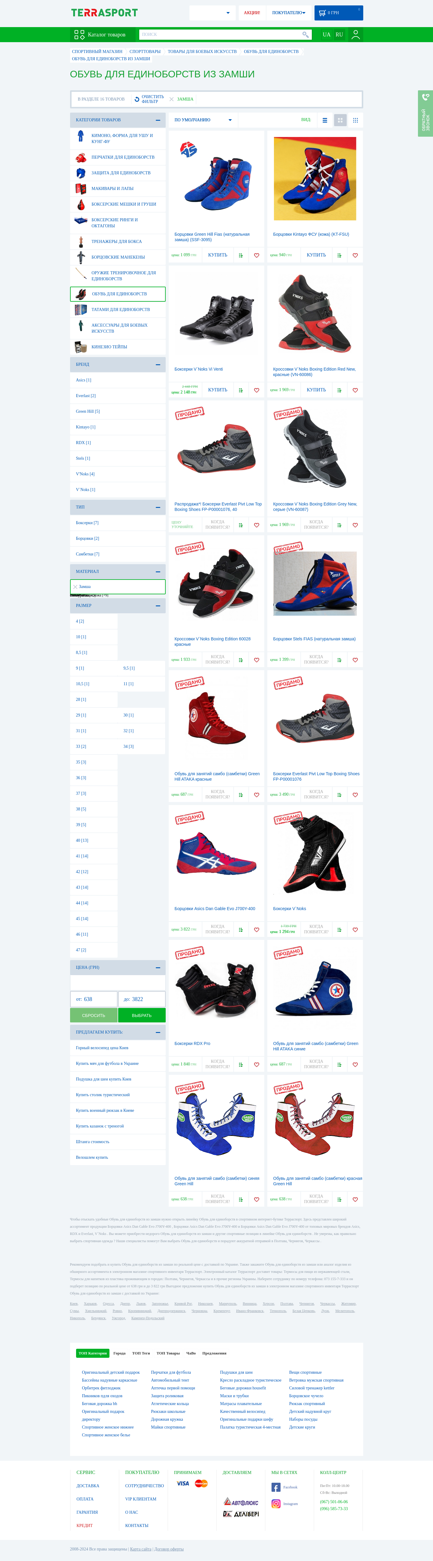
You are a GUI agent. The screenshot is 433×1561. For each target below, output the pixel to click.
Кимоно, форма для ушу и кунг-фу (113, 136)
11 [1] (129, 684)
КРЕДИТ (85, 1525)
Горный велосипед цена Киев (102, 1048)
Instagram (285, 1503)
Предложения (214, 1353)
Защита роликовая (167, 1396)
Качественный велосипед (242, 1411)
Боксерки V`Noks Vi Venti (199, 369)
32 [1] (129, 731)
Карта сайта (141, 1549)
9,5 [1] (129, 668)
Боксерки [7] (87, 523)
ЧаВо (191, 1353)
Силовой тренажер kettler (312, 1388)
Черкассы (327, 1303)
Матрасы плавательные (241, 1403)
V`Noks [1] (85, 489)
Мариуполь (227, 1303)
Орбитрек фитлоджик (101, 1388)
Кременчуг (221, 1311)
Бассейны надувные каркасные (109, 1380)
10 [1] (81, 637)
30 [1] (129, 715)
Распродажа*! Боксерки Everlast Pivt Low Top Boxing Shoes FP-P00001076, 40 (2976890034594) (218, 509)
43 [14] (82, 887)
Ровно (117, 1311)
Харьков (90, 1303)
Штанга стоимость (92, 1142)
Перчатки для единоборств (114, 157)
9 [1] (80, 668)
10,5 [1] (82, 684)
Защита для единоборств (112, 173)
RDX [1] (83, 442)
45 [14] (82, 918)
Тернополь (278, 1311)
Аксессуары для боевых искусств (111, 326)
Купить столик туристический (103, 1095)
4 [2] (80, 621)
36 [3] (81, 778)
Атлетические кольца (170, 1403)
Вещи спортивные (305, 1372)
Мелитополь (344, 1311)
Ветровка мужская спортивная (316, 1380)
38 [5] (81, 809)
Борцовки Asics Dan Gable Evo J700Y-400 (215, 908)
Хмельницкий (95, 1311)
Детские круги (302, 1427)
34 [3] (129, 746)
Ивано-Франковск (249, 1311)
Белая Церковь (304, 1311)
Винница (249, 1303)
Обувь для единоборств (110, 294)
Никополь (77, 1318)
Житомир (348, 1303)
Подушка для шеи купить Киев (103, 1079)
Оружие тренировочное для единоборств (115, 273)
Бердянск (98, 1318)
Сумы (74, 1311)
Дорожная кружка (167, 1419)
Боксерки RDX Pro (192, 1043)
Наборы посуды (303, 1419)
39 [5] (81, 824)
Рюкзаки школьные (168, 1411)
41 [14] (82, 856)
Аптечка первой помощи (173, 1388)
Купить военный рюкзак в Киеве (105, 1110)
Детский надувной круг (310, 1411)
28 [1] (81, 699)
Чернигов (306, 1303)
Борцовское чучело (306, 1396)
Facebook (285, 1487)
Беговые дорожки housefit (243, 1388)
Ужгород (118, 1318)
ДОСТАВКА (88, 1486)
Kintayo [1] (86, 427)
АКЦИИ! (252, 13)
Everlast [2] (86, 395)
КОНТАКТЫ (137, 1525)
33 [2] (81, 746)
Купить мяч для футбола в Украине (107, 1063)
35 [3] (81, 762)
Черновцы (199, 1311)
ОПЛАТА (85, 1499)
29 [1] (81, 715)
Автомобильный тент (170, 1380)
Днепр (125, 1303)
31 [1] (81, 731)
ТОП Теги (141, 1353)
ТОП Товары (168, 1353)
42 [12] (82, 871)
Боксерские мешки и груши (115, 204)
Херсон (268, 1303)
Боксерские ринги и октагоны (106, 220)
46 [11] (82, 934)
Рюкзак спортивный (307, 1403)
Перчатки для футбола (171, 1372)
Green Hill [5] (88, 411)
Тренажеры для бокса (108, 242)
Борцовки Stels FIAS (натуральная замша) (314, 638)
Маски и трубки (234, 1396)
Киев (74, 1303)
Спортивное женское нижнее (108, 1427)
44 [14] (82, 903)
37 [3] (81, 793)
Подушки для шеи (236, 1372)
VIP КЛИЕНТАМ (141, 1499)
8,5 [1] (81, 652)
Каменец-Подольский (147, 1318)
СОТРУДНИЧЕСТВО (144, 1486)
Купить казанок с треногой (100, 1126)
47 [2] (81, 950)
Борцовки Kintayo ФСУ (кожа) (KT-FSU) (311, 234)
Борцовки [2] (87, 538)
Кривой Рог (183, 1303)
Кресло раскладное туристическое (250, 1380)
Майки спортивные (168, 1427)
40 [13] (82, 840)
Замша (82, 586)
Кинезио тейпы (100, 347)
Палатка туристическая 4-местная (250, 1427)
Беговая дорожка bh (99, 1403)
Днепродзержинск (172, 1311)
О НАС (131, 1512)
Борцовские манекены (109, 257)
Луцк (325, 1311)
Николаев (205, 1303)
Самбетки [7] (88, 554)
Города (119, 1353)
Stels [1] (83, 458)
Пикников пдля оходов (102, 1396)
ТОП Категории (93, 1353)
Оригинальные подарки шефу (246, 1419)
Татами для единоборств (112, 310)
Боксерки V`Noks (289, 908)
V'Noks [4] (85, 474)
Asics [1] (83, 380)
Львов (141, 1303)
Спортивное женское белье (106, 1435)
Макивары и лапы (104, 189)
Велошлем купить (92, 1157)
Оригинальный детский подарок (111, 1372)
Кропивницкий (139, 1311)
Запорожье (160, 1303)
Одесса (108, 1303)
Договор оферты (169, 1549)
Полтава (287, 1303)
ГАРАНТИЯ (87, 1512)
